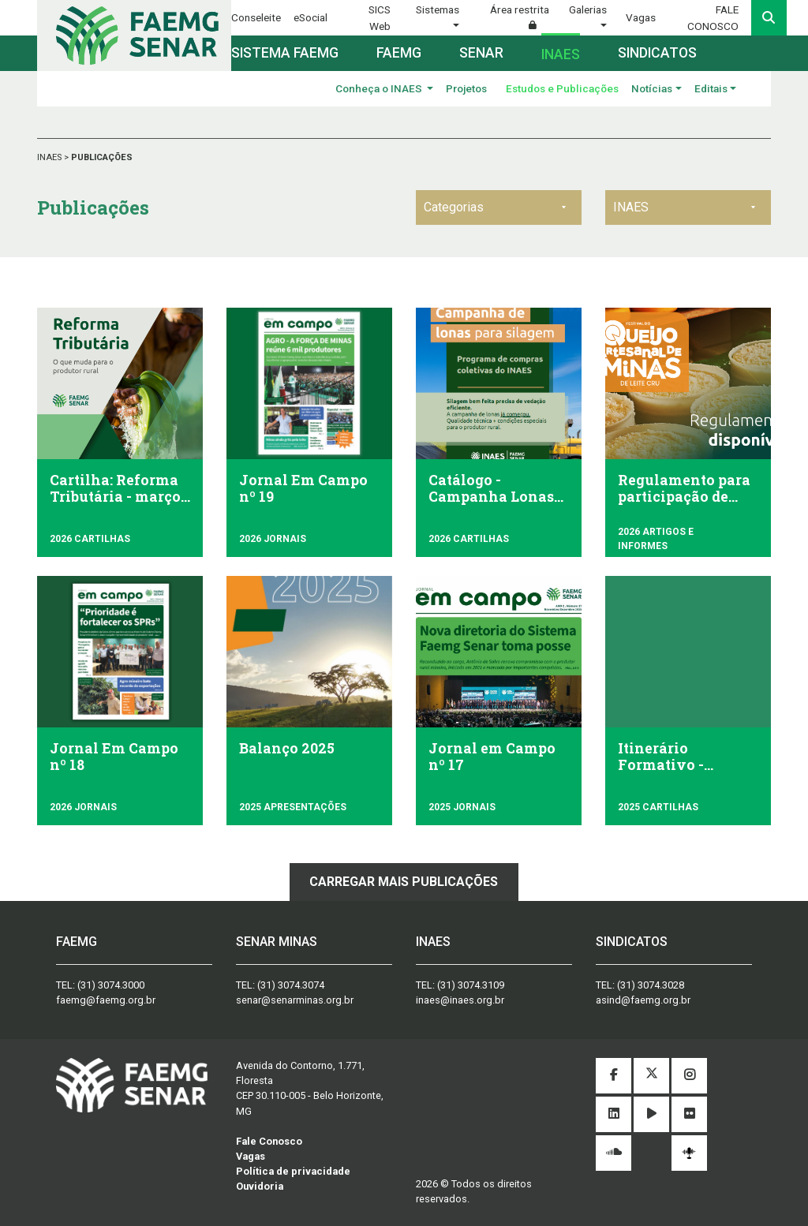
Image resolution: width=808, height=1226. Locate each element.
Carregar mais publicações (403, 881)
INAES (50, 157)
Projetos (466, 88)
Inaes (560, 54)
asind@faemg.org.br (643, 1000)
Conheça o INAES (380, 88)
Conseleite (256, 17)
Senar (481, 53)
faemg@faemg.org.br (105, 1000)
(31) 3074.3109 (470, 985)
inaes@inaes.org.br (460, 1000)
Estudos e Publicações (562, 88)
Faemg (398, 53)
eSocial (310, 17)
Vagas (641, 17)
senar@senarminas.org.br (295, 1000)
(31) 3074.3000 (110, 985)
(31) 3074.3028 (650, 985)
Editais (711, 88)
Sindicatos (657, 53)
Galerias (588, 9)
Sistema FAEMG (285, 53)
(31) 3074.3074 (290, 985)
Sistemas (437, 9)
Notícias (651, 88)
